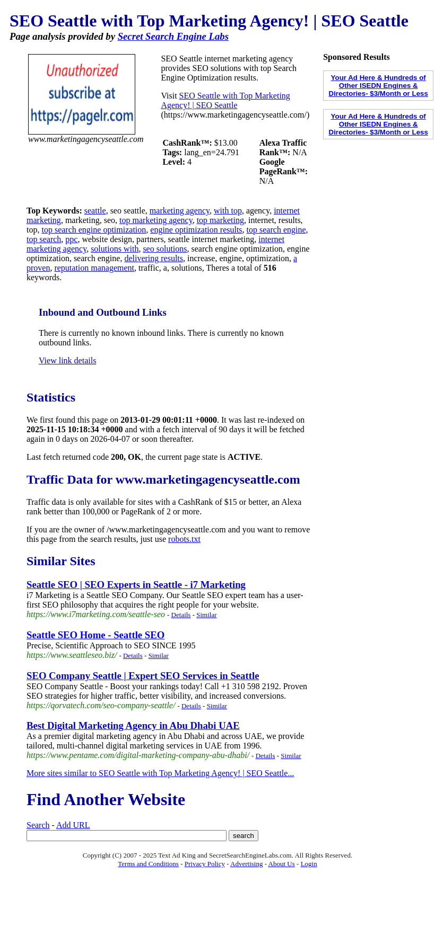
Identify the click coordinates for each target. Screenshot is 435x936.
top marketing (220, 220)
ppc (71, 239)
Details (181, 615)
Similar (206, 615)
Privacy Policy (205, 864)
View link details (67, 360)
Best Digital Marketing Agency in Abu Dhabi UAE (133, 725)
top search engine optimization (93, 229)
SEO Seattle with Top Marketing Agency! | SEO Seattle (225, 100)
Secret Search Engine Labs (173, 36)
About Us (281, 864)
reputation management (94, 267)
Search (38, 825)
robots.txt (184, 538)
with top (228, 210)
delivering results (153, 258)
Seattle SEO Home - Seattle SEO (95, 634)
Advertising (246, 864)
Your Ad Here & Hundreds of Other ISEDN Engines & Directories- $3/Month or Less (378, 85)
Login (309, 864)
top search (44, 239)
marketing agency (180, 210)
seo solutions (165, 248)
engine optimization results (196, 229)
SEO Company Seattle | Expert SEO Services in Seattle (143, 675)
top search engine (276, 229)
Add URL (73, 825)
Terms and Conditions (148, 864)
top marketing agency (156, 220)
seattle (95, 210)
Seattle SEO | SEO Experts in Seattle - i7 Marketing (136, 584)
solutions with (114, 248)
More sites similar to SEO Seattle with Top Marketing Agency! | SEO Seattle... (160, 773)
